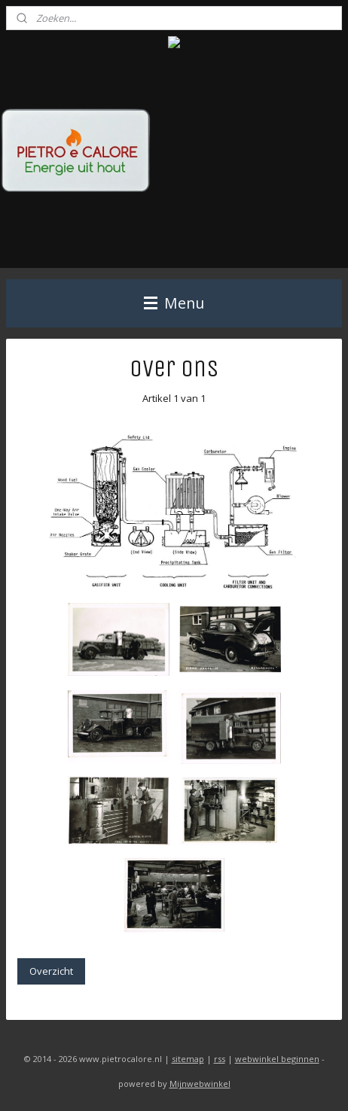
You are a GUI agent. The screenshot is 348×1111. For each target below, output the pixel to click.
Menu (174, 303)
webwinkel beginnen (277, 1058)
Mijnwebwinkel (199, 1083)
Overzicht (51, 971)
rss (219, 1058)
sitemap (188, 1058)
